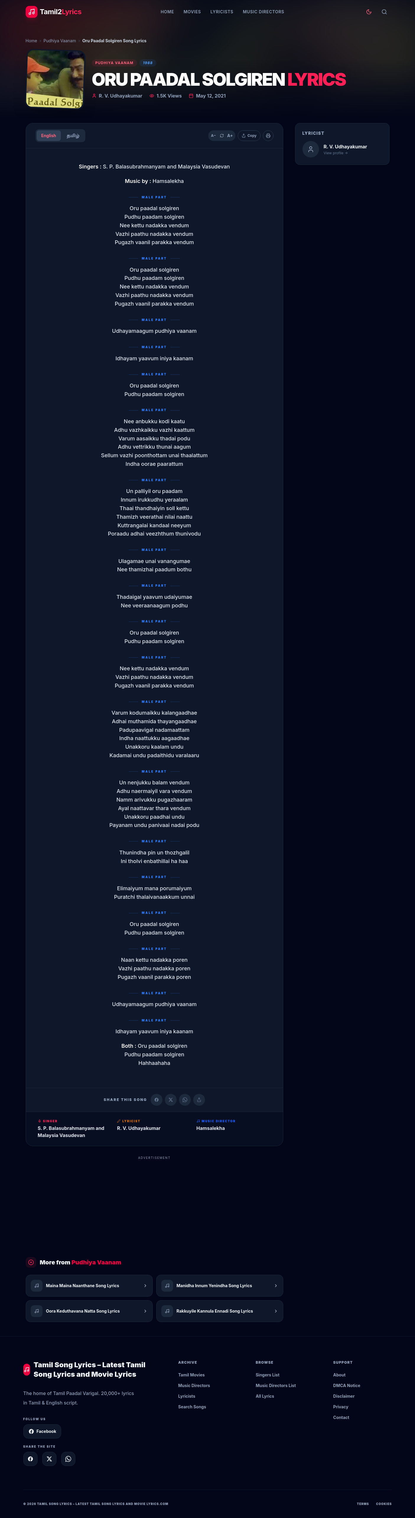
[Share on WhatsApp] (185, 1100)
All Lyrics (265, 1396)
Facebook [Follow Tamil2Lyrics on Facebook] (42, 1431)
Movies (192, 11)
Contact (341, 1417)
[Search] (384, 12)
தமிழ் (73, 135)
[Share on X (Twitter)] (171, 1100)
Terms (363, 1504)
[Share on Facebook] (156, 1100)
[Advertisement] (154, 1203)
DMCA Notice (346, 1385)
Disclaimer (344, 1396)
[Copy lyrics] (249, 135)
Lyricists (221, 11)
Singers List (267, 1374)
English (48, 135)
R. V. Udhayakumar (120, 96)
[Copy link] (199, 1100)
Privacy (340, 1406)
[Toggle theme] (369, 12)
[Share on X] (49, 1459)
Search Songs (192, 1406)
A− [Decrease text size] (213, 135)
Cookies (384, 1504)
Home (167, 11)
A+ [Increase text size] (230, 135)
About (339, 1374)
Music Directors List (276, 1385)
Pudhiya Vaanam (59, 40)
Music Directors (263, 11)
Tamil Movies (191, 1374)
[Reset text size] (222, 136)
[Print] (268, 135)
